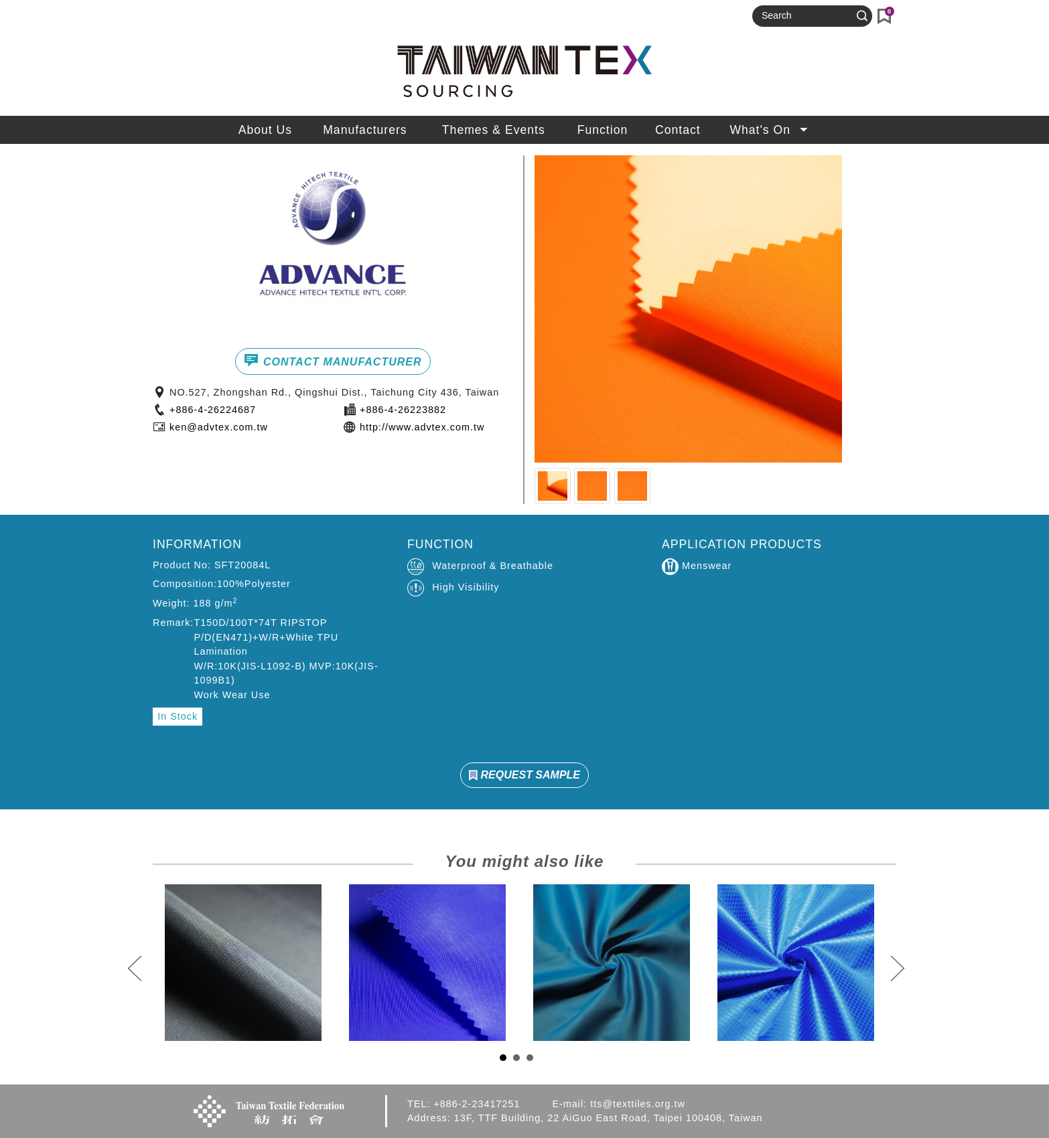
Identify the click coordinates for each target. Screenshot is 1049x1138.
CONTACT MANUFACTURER (332, 360)
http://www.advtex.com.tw (422, 427)
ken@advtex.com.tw (218, 427)
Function (602, 130)
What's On (770, 130)
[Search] (806, 16)
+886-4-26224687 (212, 409)
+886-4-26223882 (403, 409)
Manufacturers (365, 130)
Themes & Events (493, 130)
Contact (678, 130)
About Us (265, 130)
